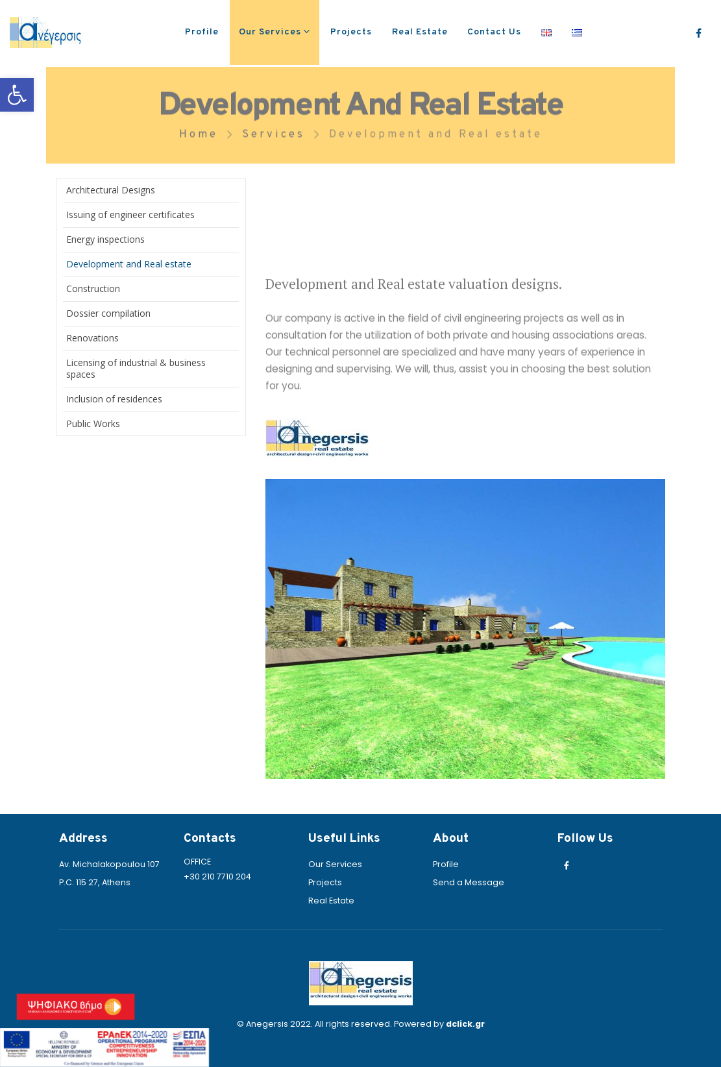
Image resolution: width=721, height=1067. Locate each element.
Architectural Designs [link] (110, 190)
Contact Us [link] (494, 32)
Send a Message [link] (468, 882)
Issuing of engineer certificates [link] (130, 214)
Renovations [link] (92, 338)
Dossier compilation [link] (108, 313)
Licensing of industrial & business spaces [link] (136, 368)
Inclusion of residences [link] (114, 399)
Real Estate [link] (420, 32)
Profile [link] (202, 32)
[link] (17, 95)
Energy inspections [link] (105, 239)
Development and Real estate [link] (128, 264)
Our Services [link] (270, 32)
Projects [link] (351, 32)
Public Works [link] (93, 423)
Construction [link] (93, 288)
